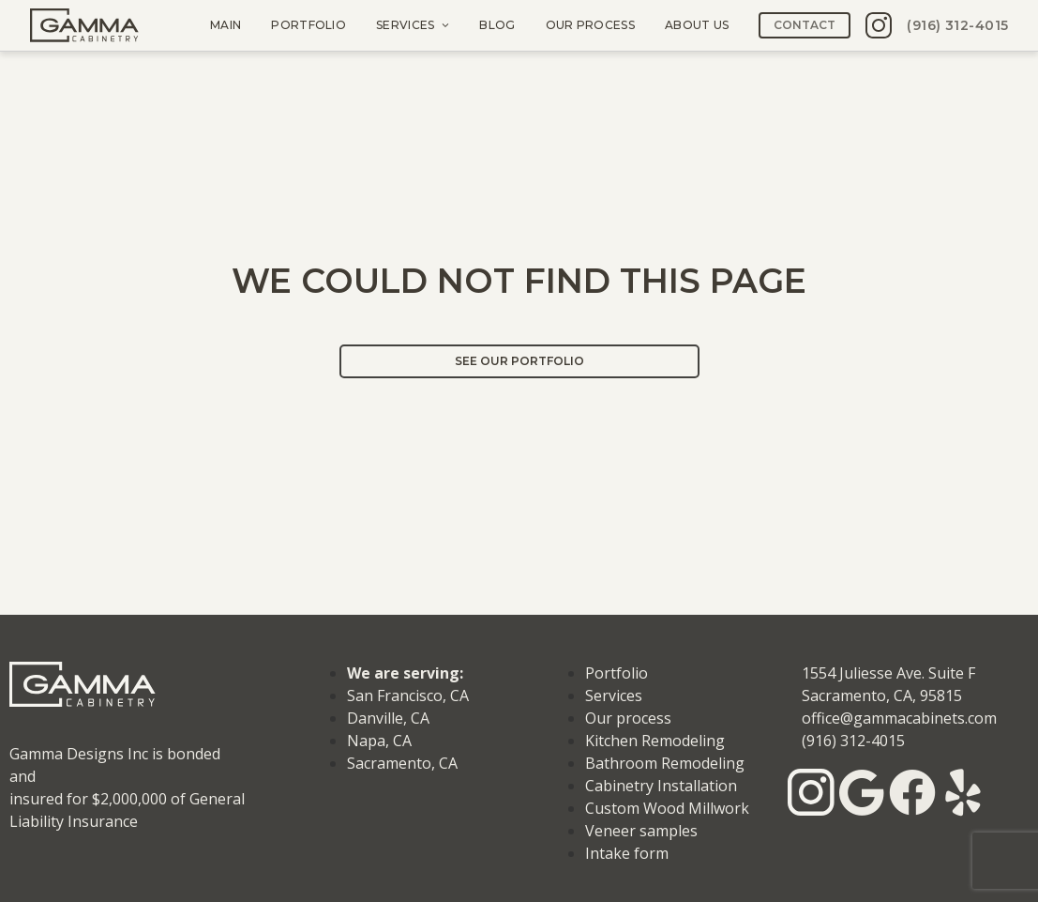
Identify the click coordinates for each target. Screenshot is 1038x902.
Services (405, 25)
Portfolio (308, 25)
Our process (589, 25)
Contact (804, 25)
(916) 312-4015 (957, 25)
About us (696, 25)
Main (225, 25)
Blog (497, 25)
